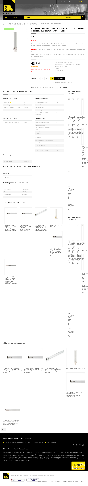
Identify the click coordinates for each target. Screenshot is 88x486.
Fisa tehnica (7, 177)
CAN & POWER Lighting (9, 7)
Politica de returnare (55, 481)
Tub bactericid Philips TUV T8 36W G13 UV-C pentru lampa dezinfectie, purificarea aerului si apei (56, 252)
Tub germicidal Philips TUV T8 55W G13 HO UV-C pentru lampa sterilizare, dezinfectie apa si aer (26, 228)
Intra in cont (62, 2)
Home (4, 23)
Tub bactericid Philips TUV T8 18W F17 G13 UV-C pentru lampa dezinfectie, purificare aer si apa (41, 227)
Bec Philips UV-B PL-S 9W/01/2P (56, 225)
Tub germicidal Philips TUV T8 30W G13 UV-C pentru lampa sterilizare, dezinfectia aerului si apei (10, 228)
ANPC (82, 481)
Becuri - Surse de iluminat (15, 23)
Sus (4, 429)
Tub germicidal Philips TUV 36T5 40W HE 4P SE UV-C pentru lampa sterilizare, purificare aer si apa (11, 280)
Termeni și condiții (42, 481)
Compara (64, 87)
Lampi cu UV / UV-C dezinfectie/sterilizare (51, 23)
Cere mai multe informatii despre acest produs (43, 87)
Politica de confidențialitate (70, 481)
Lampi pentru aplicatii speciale (31, 23)
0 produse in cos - (76, 2)
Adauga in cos (56, 78)
